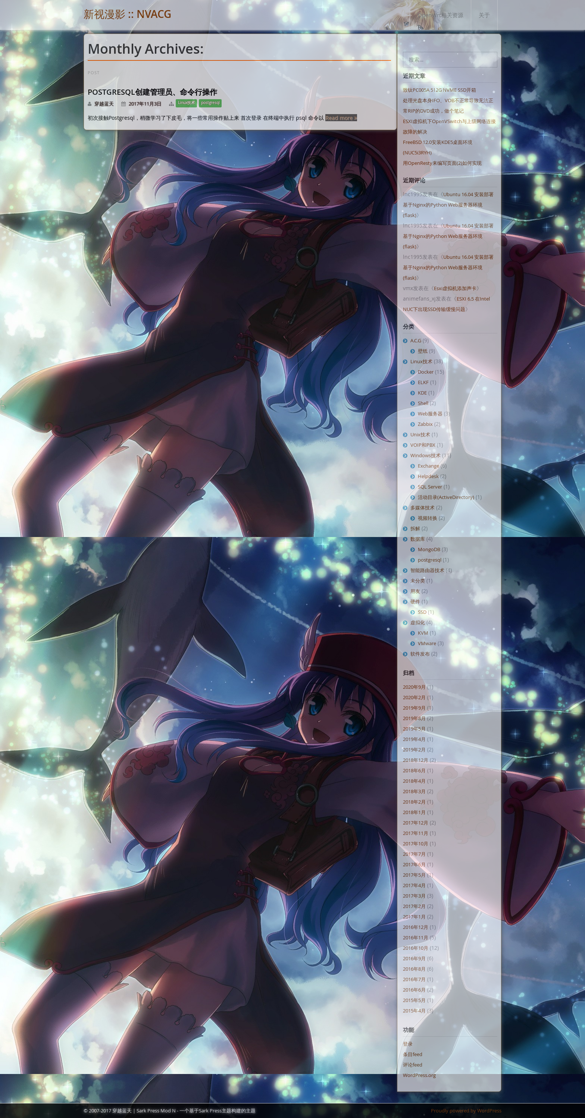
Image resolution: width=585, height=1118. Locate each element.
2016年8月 (414, 968)
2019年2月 (414, 749)
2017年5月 (414, 875)
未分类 (417, 580)
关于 (484, 15)
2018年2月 (414, 801)
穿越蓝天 (104, 103)
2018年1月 (414, 812)
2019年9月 (414, 707)
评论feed (412, 1064)
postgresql (210, 102)
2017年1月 (414, 916)
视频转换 (427, 518)
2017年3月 (414, 895)
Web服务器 (430, 413)
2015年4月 (414, 1010)
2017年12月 (415, 822)
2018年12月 (415, 760)
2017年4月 (414, 885)
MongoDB (429, 549)
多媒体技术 (422, 507)
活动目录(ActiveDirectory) (446, 497)
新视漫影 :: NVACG (127, 14)
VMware (427, 643)
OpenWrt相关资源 (440, 15)
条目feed (412, 1054)
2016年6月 (414, 989)
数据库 (417, 539)
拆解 (415, 528)
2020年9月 (414, 687)
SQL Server (430, 486)
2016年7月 (414, 979)
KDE (422, 392)
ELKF (423, 382)
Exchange (428, 465)
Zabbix (425, 424)
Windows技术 (425, 455)
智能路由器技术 (427, 570)
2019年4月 (414, 739)
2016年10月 (415, 948)
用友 (415, 591)
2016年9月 (414, 958)
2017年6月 (414, 864)
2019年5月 (414, 728)
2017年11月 (415, 833)
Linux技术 (186, 102)
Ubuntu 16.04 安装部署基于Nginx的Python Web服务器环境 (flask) (448, 205)
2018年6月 (414, 770)
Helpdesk (428, 476)
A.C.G (415, 340)
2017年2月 (414, 906)
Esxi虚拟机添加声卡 (455, 288)
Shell (423, 403)
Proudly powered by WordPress (466, 1110)
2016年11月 (415, 937)
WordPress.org (419, 1075)
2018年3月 (414, 791)
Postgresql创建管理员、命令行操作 (152, 92)
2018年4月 (414, 781)
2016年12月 (415, 927)
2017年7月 (414, 854)
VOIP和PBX (422, 445)
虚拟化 (417, 622)
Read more (341, 117)
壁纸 (423, 351)
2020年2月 (414, 697)
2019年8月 (414, 718)
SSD (422, 612)
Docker (426, 371)
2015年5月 (414, 1000)
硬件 (415, 601)
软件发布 (420, 653)
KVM (423, 632)
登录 (408, 1043)
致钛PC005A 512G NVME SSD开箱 (439, 90)
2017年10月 (415, 843)
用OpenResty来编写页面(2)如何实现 (442, 163)
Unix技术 (420, 434)
